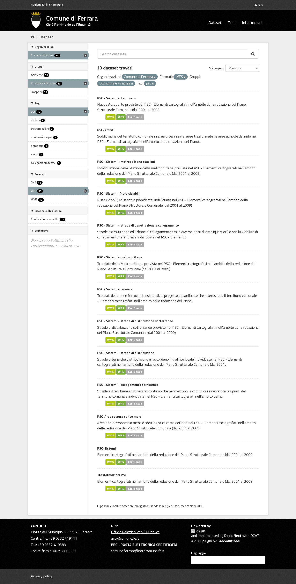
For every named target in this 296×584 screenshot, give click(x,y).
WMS (110, 117)
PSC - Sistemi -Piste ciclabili (118, 193)
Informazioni (252, 22)
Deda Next (233, 535)
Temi (231, 22)
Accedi (258, 5)
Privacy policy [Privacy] (41, 576)
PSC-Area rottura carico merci (119, 416)
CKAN (198, 531)
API (164, 506)
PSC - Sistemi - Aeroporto (116, 98)
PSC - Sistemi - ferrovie (114, 289)
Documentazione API (188, 506)
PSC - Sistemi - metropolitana (119, 257)
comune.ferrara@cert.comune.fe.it (137, 551)
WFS (121, 117)
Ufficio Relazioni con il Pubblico (135, 532)
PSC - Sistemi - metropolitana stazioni (126, 161)
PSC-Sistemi (106, 448)
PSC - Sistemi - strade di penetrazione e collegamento (138, 225)
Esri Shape (135, 117)
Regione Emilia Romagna (47, 4)
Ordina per (216, 68)
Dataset (215, 22)
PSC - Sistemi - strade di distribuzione (125, 352)
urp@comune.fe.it (125, 538)
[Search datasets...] (172, 54)
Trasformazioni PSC (112, 474)
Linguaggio (198, 553)
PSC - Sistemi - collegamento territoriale (127, 384)
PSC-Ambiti (105, 129)
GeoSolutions (228, 541)
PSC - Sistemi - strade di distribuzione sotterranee (135, 320)
